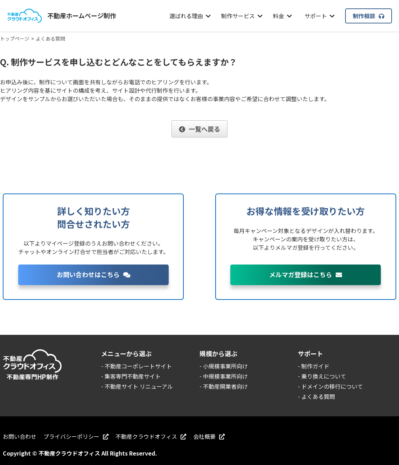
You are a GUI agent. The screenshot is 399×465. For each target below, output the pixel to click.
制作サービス (241, 16)
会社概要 (209, 436)
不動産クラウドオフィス (150, 436)
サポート (319, 16)
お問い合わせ (19, 436)
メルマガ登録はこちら (305, 274)
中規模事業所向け (225, 376)
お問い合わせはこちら (93, 274)
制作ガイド (315, 366)
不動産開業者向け (225, 386)
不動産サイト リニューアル (139, 386)
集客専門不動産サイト (133, 376)
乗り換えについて (323, 376)
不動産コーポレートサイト (138, 366)
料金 (282, 16)
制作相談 (368, 16)
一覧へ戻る (199, 128)
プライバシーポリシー (75, 436)
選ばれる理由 (190, 16)
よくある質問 (318, 396)
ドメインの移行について (332, 386)
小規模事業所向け (225, 366)
